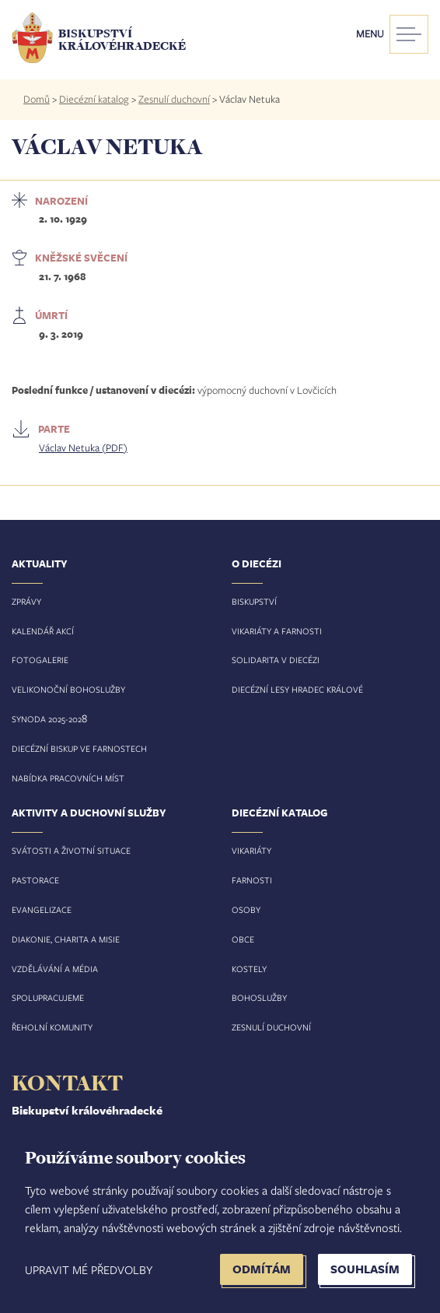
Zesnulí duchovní (174, 99)
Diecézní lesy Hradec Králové (297, 689)
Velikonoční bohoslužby (68, 689)
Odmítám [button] (261, 1269)
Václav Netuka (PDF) (83, 448)
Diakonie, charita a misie (66, 939)
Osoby (246, 909)
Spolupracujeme (48, 997)
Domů (36, 99)
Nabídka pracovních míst (68, 778)
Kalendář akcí (43, 631)
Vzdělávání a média (55, 968)
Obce (243, 939)
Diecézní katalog (94, 99)
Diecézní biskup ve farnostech (79, 748)
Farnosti (252, 880)
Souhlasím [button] (365, 1269)
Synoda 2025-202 (47, 719)
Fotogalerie (40, 659)
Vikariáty (251, 850)
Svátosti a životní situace (71, 850)
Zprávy (26, 601)
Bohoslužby (259, 997)
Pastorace (35, 880)
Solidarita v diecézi (276, 659)
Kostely (249, 968)
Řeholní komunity (52, 1027)
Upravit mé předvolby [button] (88, 1269)
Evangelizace (42, 909)
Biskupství (254, 601)
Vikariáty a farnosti (277, 631)
